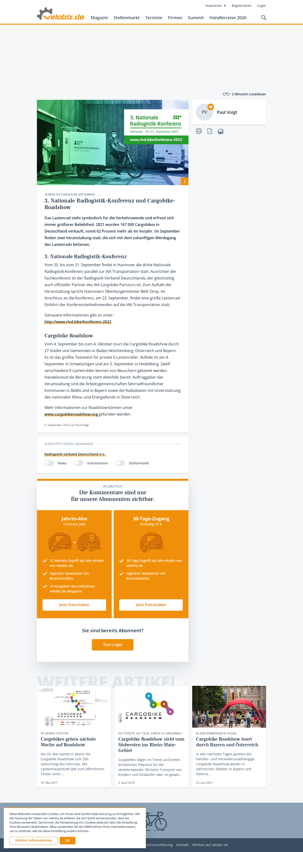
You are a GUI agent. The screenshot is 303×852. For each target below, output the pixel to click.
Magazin (99, 17)
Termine (153, 17)
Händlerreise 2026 (227, 17)
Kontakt (182, 845)
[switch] (49, 463)
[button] (68, 840)
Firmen (175, 17)
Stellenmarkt (127, 17)
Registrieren (241, 5)
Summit (196, 17)
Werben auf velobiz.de (210, 845)
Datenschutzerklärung (155, 845)
